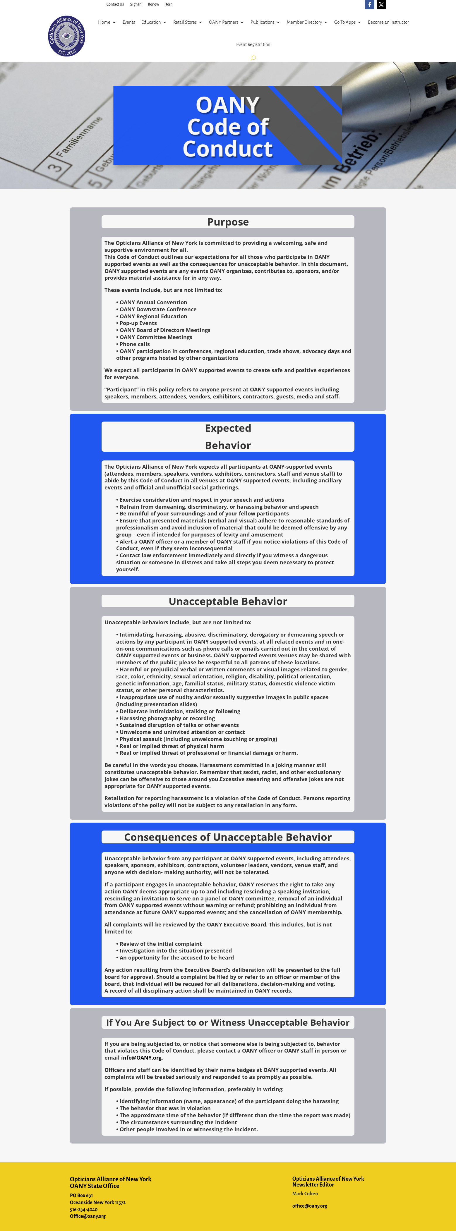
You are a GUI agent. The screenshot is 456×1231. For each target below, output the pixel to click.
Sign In (135, 4)
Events (129, 22)
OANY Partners (223, 22)
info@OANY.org (141, 1057)
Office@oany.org (88, 1216)
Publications (263, 22)
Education (151, 22)
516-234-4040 (83, 1209)
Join (169, 4)
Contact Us (115, 4)
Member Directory (304, 22)
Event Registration (253, 44)
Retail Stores (185, 22)
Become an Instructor (388, 22)
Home (104, 22)
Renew (153, 4)
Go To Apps (345, 22)
